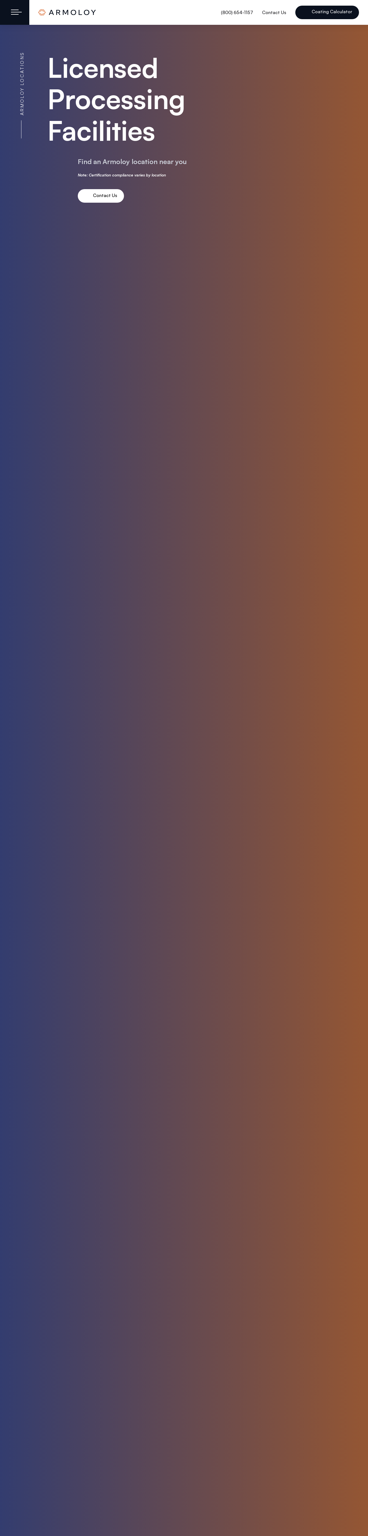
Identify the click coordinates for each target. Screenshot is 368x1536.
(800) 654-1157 (237, 12)
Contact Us (274, 12)
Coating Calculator (331, 11)
